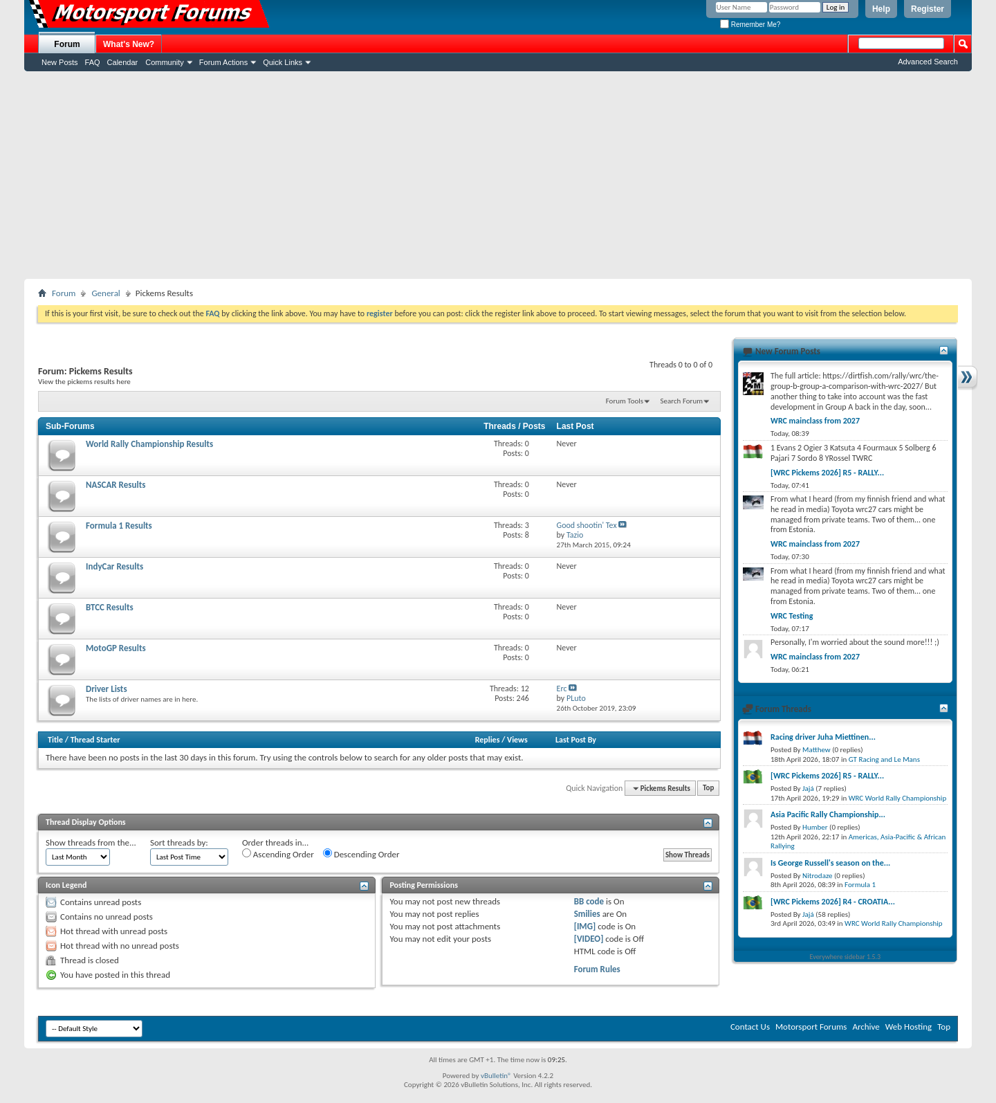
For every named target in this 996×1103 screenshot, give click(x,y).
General (105, 293)
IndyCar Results (114, 566)
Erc (562, 688)
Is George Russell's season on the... (830, 863)
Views (517, 740)
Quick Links (282, 62)
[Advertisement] (498, 175)
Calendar (122, 62)
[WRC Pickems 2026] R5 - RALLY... (827, 472)
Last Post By (575, 740)
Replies (487, 740)
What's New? (128, 44)
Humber (815, 827)
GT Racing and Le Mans (884, 759)
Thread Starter (95, 740)
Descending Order (361, 853)
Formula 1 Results (119, 525)
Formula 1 (860, 884)
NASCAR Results (115, 485)
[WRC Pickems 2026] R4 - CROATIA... (833, 901)
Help (881, 9)
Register (927, 9)
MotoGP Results (116, 648)
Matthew (816, 749)
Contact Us (750, 1026)
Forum (67, 44)
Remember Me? (750, 24)
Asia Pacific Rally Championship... (828, 814)
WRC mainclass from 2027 (815, 421)
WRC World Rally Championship (898, 798)
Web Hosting (908, 1026)
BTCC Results (109, 607)
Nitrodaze (817, 875)
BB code (589, 901)
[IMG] (585, 926)
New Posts (60, 62)
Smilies (587, 914)
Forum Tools (624, 400)
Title (55, 740)
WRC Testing (792, 616)
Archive (865, 1026)
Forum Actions (223, 62)
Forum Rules (597, 969)
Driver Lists (106, 689)
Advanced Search (928, 61)
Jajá (808, 788)
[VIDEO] (589, 938)
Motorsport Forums (811, 1026)
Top (708, 788)
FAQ (92, 62)
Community (164, 62)
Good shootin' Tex (587, 525)
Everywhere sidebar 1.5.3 (845, 956)
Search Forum (682, 400)
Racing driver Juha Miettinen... (823, 737)
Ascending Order (278, 853)
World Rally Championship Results (149, 444)
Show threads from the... (91, 842)
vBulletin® (496, 1075)
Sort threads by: (179, 842)
